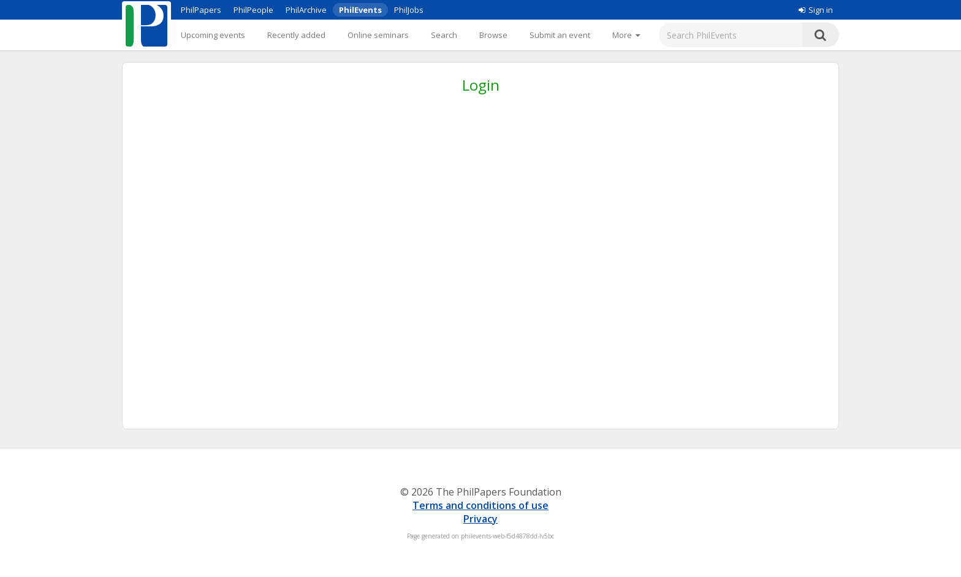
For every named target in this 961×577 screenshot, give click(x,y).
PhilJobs (409, 9)
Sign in (816, 9)
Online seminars (378, 34)
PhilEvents (360, 9)
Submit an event (560, 34)
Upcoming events (213, 34)
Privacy (480, 519)
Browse (493, 34)
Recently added (296, 34)
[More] (626, 35)
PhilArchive (306, 9)
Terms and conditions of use (480, 505)
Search (444, 34)
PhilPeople (253, 9)
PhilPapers (201, 9)
